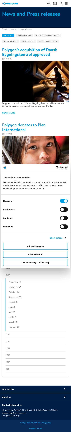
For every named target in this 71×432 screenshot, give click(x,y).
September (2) (15, 297)
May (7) (12, 312)
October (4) (14, 292)
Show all (8, 35)
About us (6, 397)
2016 (8, 334)
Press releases (24, 35)
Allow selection (35, 254)
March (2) (13, 322)
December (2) (15, 282)
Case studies (28, 41)
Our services (8, 389)
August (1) (13, 302)
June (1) (12, 307)
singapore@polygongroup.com (14, 413)
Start (4, 29)
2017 (8, 274)
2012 (8, 362)
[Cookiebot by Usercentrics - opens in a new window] (56, 168)
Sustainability (10, 41)
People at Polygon (48, 41)
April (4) (12, 317)
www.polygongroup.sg (10, 415)
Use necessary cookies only (35, 262)
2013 (8, 355)
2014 (8, 348)
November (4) (15, 287)
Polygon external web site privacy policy (35, 422)
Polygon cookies (35, 428)
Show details (56, 238)
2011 (7, 369)
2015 (8, 341)
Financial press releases (47, 35)
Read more (8, 112)
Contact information (12, 404)
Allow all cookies (35, 246)
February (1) (14, 327)
